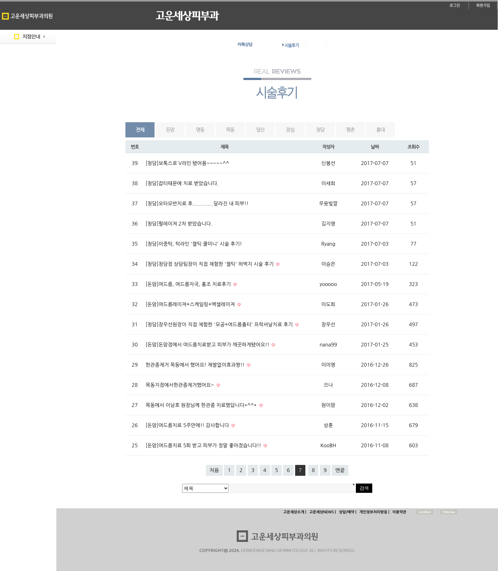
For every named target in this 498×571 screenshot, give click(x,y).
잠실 (290, 129)
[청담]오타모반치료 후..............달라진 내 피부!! (197, 203)
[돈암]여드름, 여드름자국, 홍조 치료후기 (189, 284)
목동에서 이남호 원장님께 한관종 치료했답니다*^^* (202, 405)
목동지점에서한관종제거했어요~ (181, 384)
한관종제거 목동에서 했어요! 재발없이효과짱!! (196, 364)
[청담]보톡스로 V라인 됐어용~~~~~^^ (187, 163)
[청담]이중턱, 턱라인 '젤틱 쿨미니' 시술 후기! (194, 243)
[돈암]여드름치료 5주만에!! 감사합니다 (188, 425)
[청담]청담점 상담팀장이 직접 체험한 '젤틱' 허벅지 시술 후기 (210, 263)
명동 (200, 129)
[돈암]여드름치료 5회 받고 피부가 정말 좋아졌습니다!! (204, 445)
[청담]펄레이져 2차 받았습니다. (179, 223)
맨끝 (340, 470)
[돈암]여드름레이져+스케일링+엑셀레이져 (191, 304)
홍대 (380, 129)
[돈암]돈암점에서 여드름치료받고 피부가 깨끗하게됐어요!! (208, 344)
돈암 (170, 129)
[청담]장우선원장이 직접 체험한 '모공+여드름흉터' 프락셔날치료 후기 (220, 324)
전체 (140, 129)
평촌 (350, 129)
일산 (260, 129)
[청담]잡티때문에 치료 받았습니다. (182, 183)
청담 (320, 129)
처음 (214, 470)
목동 (230, 129)
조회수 (413, 147)
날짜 (375, 147)
